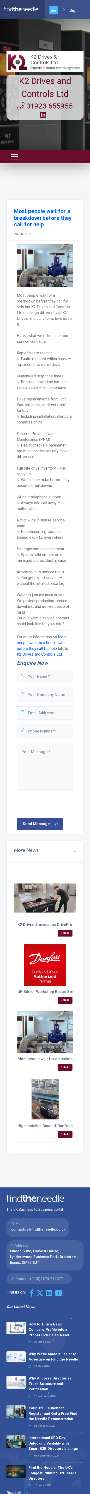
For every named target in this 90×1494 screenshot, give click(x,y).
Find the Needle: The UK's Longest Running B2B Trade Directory (53, 1473)
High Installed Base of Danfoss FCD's (51, 1126)
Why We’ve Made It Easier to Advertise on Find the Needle (53, 1357)
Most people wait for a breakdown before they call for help (42, 643)
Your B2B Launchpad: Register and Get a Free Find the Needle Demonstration (53, 1413)
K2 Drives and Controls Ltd (39, 654)
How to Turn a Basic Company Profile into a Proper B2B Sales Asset (49, 1329)
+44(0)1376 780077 (46, 1278)
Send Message (40, 824)
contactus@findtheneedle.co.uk (38, 1229)
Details (65, 933)
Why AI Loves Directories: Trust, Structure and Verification (50, 1383)
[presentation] (52, 804)
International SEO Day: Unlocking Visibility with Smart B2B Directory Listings (53, 1443)
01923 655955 (45, 106)
